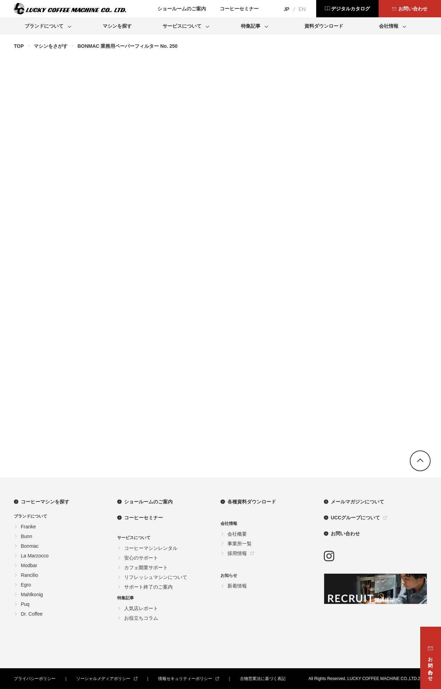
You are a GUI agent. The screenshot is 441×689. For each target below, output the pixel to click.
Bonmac (29, 546)
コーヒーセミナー (143, 517)
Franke (28, 526)
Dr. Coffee (32, 614)
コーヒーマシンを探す (45, 501)
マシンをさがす (51, 46)
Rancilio (29, 575)
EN (302, 9)
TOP (19, 46)
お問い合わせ (345, 533)
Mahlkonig (32, 594)
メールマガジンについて (357, 501)
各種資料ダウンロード (251, 501)
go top (420, 460)
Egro (26, 585)
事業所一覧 (239, 543)
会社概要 (237, 534)
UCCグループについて (355, 517)
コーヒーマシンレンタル (151, 548)
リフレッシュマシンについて (155, 577)
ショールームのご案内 (148, 501)
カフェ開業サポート (146, 567)
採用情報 (237, 553)
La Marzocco (35, 555)
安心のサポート (141, 558)
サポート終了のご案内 (148, 587)
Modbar (29, 565)
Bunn (26, 536)
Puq (25, 604)
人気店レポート (141, 608)
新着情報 (237, 586)
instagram (329, 556)
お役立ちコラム (141, 618)
